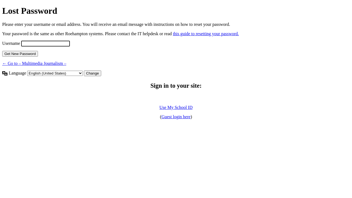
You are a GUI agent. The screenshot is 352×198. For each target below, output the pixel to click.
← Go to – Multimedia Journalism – (34, 63)
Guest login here (176, 116)
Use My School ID (176, 107)
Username (11, 43)
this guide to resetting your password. (206, 33)
